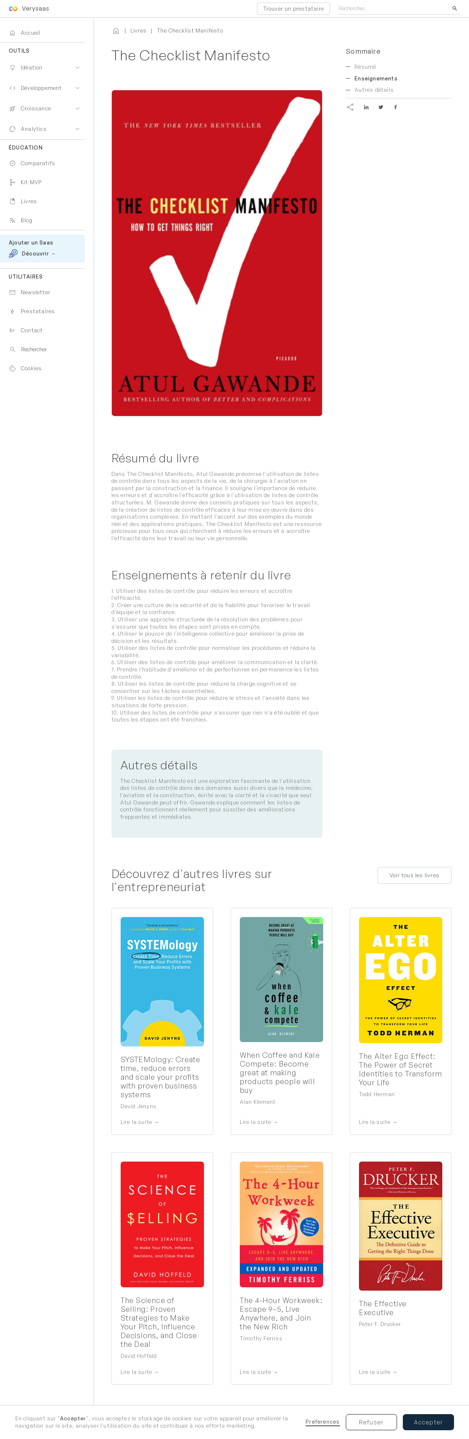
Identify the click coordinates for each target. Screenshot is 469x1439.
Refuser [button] (371, 1422)
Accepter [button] (428, 1422)
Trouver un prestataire (293, 8)
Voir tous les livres (414, 875)
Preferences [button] (323, 1422)
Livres (139, 30)
